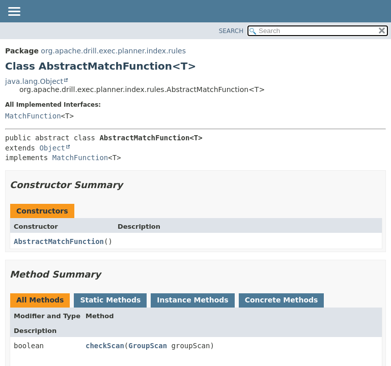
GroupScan (147, 346)
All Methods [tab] (40, 300)
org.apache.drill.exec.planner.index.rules (113, 51)
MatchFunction (33, 116)
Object (52, 148)
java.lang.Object (34, 81)
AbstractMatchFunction (59, 241)
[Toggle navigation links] (13, 12)
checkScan (105, 346)
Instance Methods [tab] (192, 300)
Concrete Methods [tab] (281, 300)
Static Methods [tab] (110, 300)
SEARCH (231, 31)
